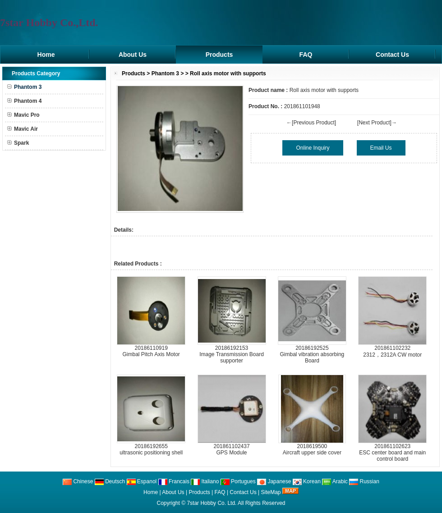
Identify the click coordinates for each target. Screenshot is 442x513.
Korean (307, 481)
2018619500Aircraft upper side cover (312, 449)
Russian (364, 481)
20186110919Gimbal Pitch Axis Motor (151, 351)
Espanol (142, 481)
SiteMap (271, 492)
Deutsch (110, 481)
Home (46, 54)
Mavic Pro (23, 115)
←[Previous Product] (311, 122)
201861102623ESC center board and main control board (392, 452)
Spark (18, 143)
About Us (133, 54)
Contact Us (392, 54)
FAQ (306, 54)
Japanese (274, 481)
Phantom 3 (165, 73)
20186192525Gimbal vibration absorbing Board (312, 354)
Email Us (381, 148)
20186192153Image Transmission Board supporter (231, 354)
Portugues (238, 481)
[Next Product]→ (377, 122)
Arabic (335, 481)
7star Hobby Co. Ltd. (211, 503)
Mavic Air (22, 129)
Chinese (78, 481)
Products (219, 54)
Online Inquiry (312, 148)
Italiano (205, 481)
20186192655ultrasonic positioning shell (151, 449)
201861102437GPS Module (231, 449)
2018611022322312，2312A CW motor (392, 351)
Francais (173, 481)
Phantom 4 (24, 101)
